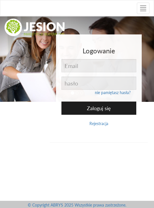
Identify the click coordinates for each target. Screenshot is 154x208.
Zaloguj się (99, 108)
